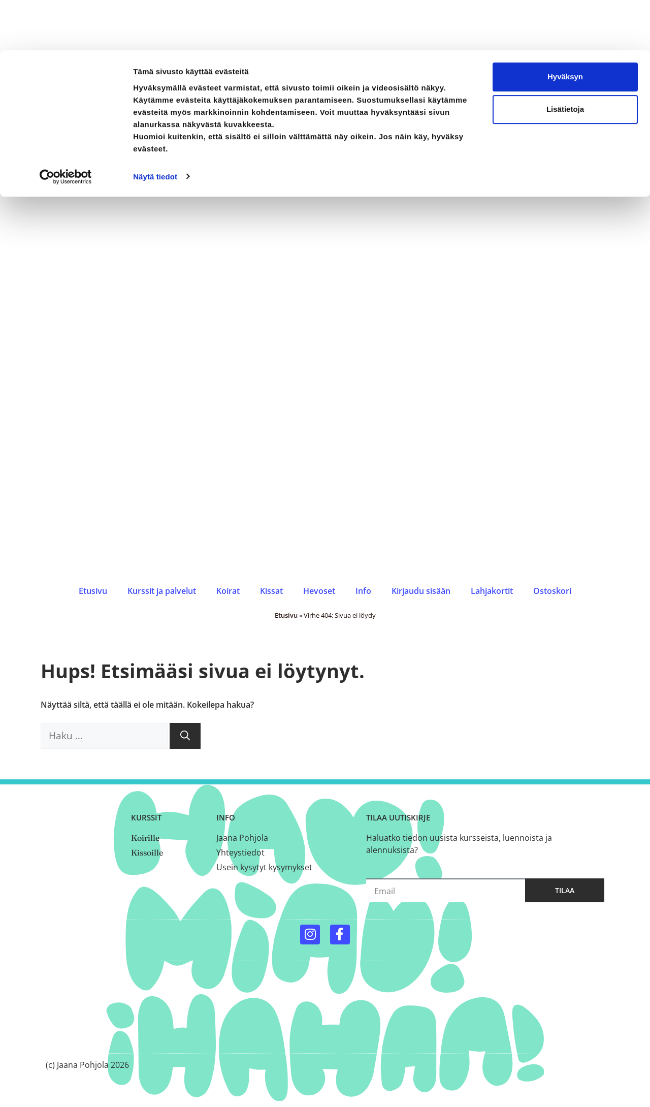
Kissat (271, 590)
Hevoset (319, 590)
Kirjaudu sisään (421, 590)
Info (363, 590)
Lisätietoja (565, 58)
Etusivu (93, 590)
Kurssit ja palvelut (161, 590)
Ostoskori (552, 590)
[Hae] (185, 736)
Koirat (228, 590)
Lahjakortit (492, 590)
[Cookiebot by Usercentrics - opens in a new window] (65, 126)
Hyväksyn (565, 26)
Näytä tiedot (155, 125)
